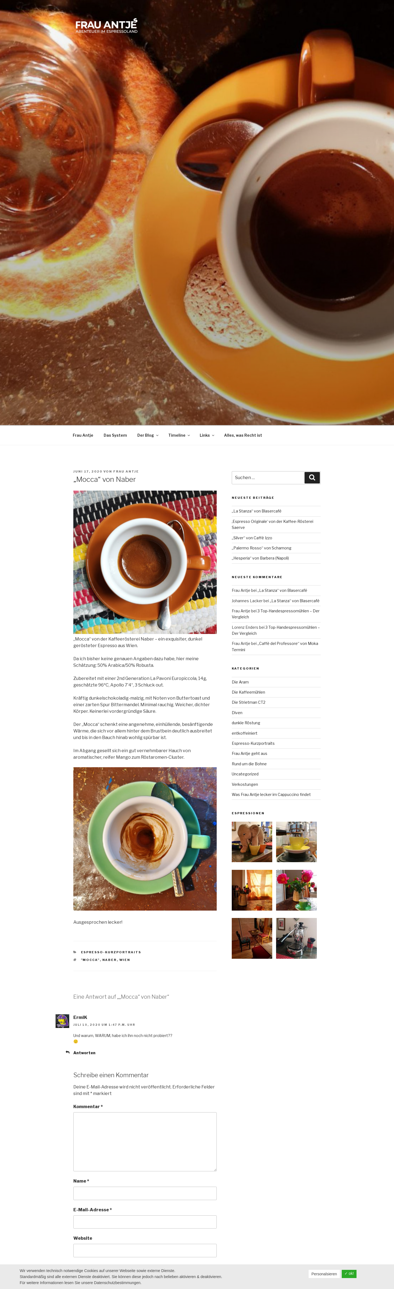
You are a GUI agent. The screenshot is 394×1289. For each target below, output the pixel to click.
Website (82, 1238)
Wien (125, 960)
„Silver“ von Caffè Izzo (252, 537)
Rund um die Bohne (249, 763)
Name (81, 1181)
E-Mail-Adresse (92, 1209)
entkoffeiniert (244, 733)
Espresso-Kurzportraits (111, 952)
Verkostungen (245, 784)
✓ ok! (349, 1273)
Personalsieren (324, 1274)
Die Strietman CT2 (248, 702)
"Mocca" (90, 960)
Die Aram (240, 682)
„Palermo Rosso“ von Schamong (261, 548)
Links (207, 435)
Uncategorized (245, 774)
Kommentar (88, 1106)
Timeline (179, 435)
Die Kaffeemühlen (248, 692)
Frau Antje (83, 435)
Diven (237, 712)
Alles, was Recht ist (243, 435)
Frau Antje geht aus (249, 753)
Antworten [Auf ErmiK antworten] (84, 1052)
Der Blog (148, 435)
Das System (115, 435)
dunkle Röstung (246, 722)
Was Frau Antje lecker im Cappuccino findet (271, 794)
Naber (109, 960)
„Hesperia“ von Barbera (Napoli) (260, 558)
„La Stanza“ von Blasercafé (257, 511)
